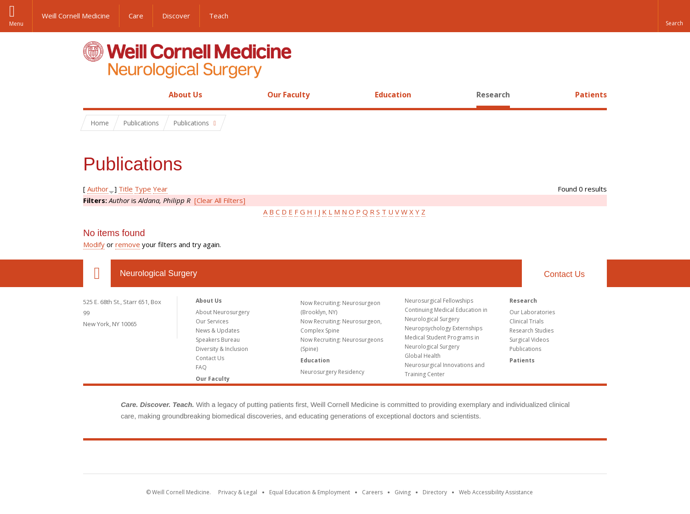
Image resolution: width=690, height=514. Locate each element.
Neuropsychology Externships (443, 328)
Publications (525, 349)
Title (126, 188)
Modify (94, 244)
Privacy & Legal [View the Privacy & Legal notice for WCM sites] (237, 492)
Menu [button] (16, 24)
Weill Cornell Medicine (76, 15)
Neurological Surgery (158, 273)
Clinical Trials (526, 321)
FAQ (201, 367)
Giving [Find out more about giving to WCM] (403, 492)
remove (127, 244)
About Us (185, 95)
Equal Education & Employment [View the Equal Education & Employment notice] (309, 492)
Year (160, 188)
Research (493, 95)
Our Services (212, 321)
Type (143, 188)
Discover (176, 15)
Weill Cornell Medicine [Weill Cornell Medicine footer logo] (345, 458)
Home (93, 94)
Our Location (97, 273)
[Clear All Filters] (219, 200)
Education (393, 95)
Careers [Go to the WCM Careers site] (372, 492)
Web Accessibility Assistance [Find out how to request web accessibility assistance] (496, 492)
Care (136, 15)
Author (97, 188)
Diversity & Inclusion (222, 349)
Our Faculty (288, 95)
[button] (674, 16)
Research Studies (531, 330)
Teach (218, 15)
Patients (591, 95)
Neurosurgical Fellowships (439, 301)
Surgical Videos (529, 340)
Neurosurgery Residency (332, 372)
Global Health (423, 356)
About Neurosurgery (222, 312)
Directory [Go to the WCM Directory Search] (435, 492)
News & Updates (217, 330)
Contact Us (564, 274)
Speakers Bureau (218, 340)
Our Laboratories (532, 312)
